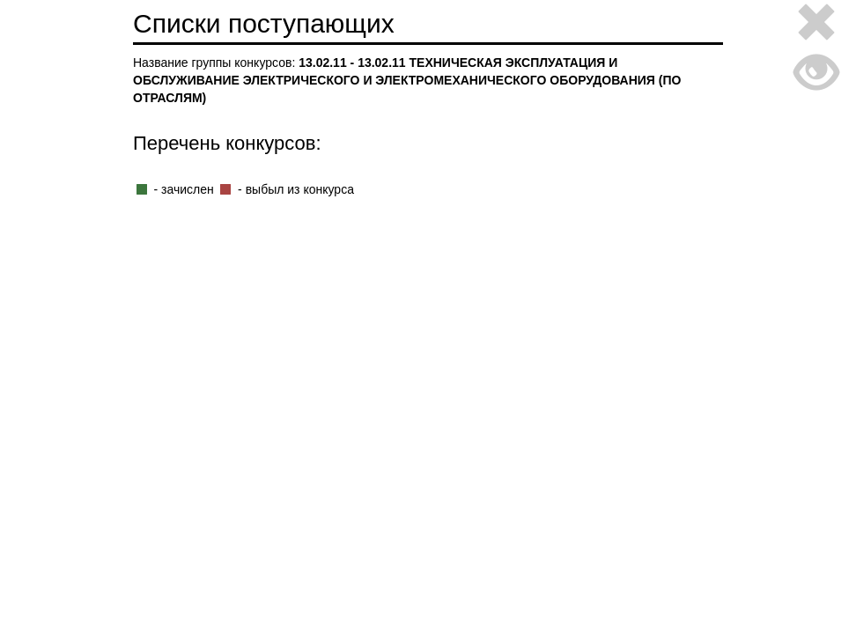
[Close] (816, 25)
